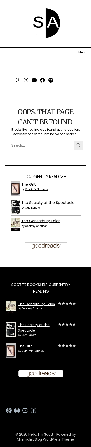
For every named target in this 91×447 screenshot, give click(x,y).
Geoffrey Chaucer (36, 226)
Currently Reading (46, 176)
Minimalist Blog (29, 439)
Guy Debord (32, 207)
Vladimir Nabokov (36, 189)
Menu (82, 52)
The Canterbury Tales (40, 220)
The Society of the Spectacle (47, 202)
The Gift (28, 184)
